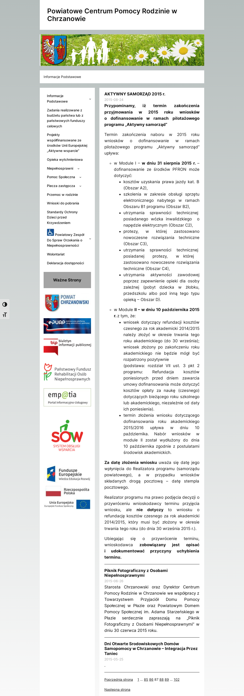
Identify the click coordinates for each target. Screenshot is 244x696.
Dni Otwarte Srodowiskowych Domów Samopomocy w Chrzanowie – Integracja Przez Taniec (151, 648)
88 (161, 679)
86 (151, 679)
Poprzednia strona (118, 679)
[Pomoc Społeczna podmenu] (80, 177)
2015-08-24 (113, 100)
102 (176, 679)
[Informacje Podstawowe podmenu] (90, 99)
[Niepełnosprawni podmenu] (78, 168)
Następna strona (117, 689)
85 (146, 679)
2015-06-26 (113, 581)
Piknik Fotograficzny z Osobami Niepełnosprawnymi (136, 573)
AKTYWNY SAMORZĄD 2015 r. (134, 94)
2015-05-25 (113, 659)
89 (167, 679)
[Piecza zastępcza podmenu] (80, 186)
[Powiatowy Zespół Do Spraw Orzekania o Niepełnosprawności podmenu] (90, 239)
